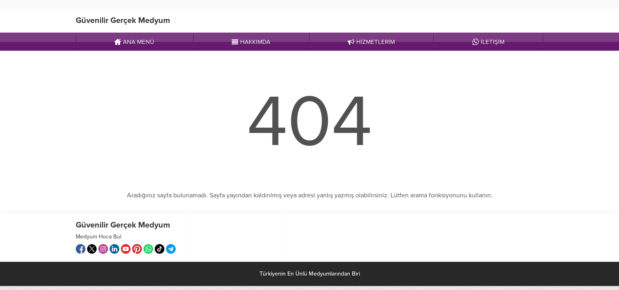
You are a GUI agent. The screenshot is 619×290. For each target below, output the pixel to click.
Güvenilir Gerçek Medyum (123, 20)
